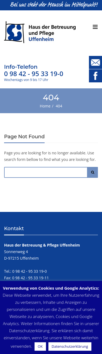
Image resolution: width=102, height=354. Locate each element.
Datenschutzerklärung (70, 346)
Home (45, 106)
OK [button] (40, 346)
